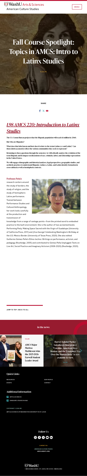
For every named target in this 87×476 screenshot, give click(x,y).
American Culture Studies (23, 9)
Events (9, 383)
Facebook (39, 437)
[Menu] (77, 7)
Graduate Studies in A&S (17, 400)
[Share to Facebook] (40, 111)
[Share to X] (43, 111)
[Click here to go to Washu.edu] (32, 467)
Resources (11, 379)
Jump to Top (12, 310)
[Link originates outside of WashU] (22, 351)
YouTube (47, 437)
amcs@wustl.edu (43, 451)
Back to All (23, 310)
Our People (48, 379)
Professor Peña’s (14, 179)
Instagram (35, 437)
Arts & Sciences (14, 397)
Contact (47, 383)
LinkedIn (51, 437)
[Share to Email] (47, 111)
